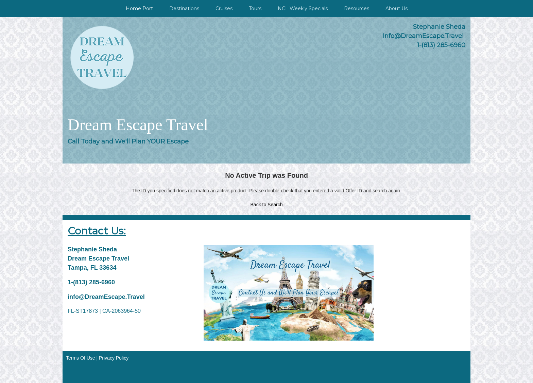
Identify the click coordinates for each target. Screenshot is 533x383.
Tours (255, 8)
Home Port (139, 8)
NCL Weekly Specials (303, 8)
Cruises (224, 8)
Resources (356, 8)
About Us (396, 8)
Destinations (184, 8)
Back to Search (267, 204)
